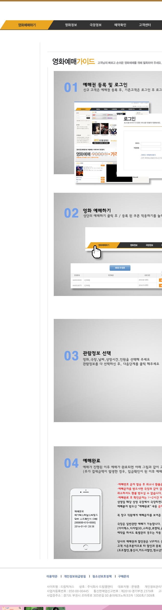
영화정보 (71, 25)
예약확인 (120, 25)
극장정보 (96, 25)
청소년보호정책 (102, 576)
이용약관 (51, 576)
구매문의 (123, 576)
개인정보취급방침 (75, 576)
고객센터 (145, 25)
